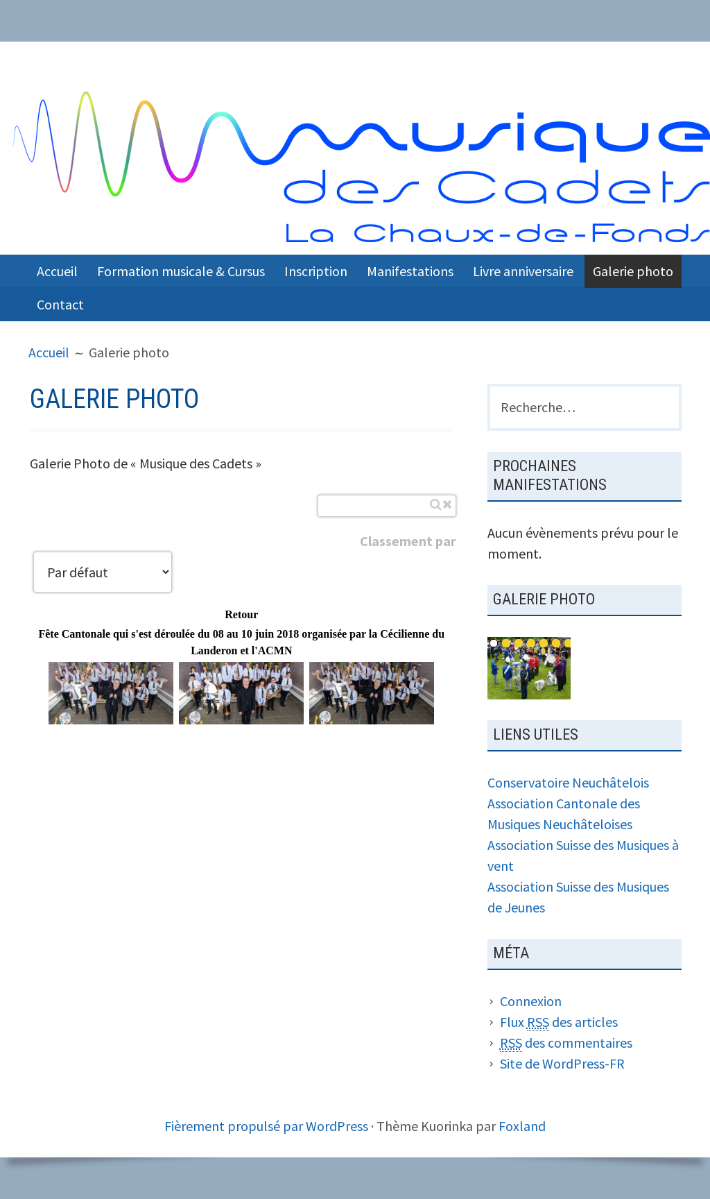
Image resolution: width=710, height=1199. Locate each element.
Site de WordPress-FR (562, 1063)
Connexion (531, 1001)
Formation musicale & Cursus (181, 271)
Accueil (57, 271)
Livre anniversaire (523, 271)
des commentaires (566, 1043)
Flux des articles (559, 1022)
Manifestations (410, 271)
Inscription (315, 271)
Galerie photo (633, 271)
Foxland (522, 1125)
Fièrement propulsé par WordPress (266, 1125)
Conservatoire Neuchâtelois (568, 782)
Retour (241, 614)
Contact (60, 304)
